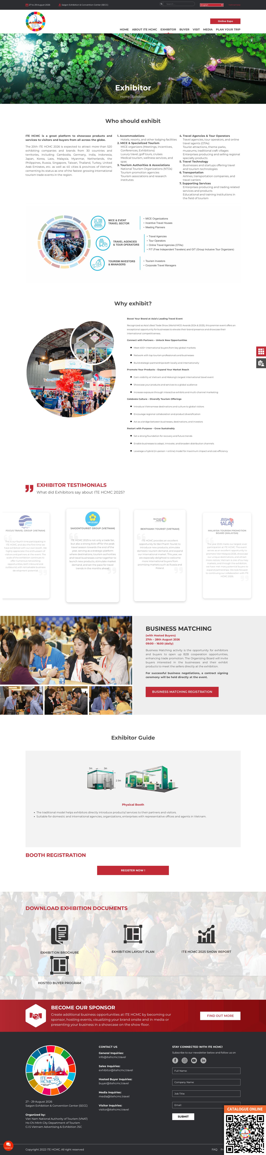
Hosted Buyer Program (59, 983)
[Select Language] (211, 5)
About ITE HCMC (144, 29)
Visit (196, 29)
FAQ (214, 1149)
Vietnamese (234, 5)
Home (124, 29)
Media (208, 29)
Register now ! (133, 870)
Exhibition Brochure (59, 953)
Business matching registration (182, 692)
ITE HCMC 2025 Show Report (206, 952)
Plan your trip (228, 29)
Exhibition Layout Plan (133, 952)
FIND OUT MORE (220, 1016)
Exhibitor (168, 29)
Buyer (184, 29)
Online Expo (225, 21)
